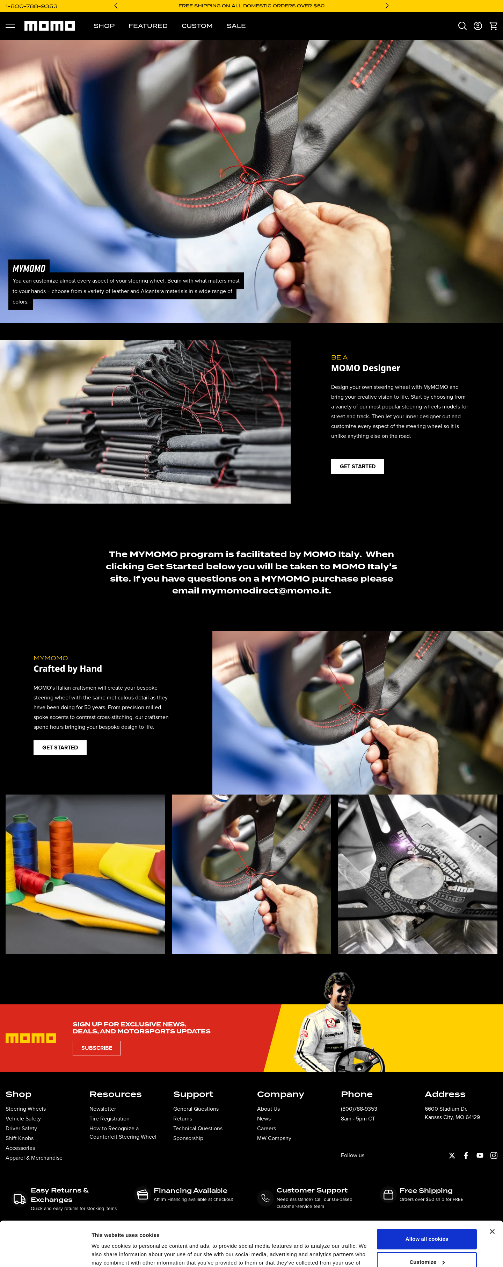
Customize (427, 1224)
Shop (104, 26)
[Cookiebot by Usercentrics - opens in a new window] (45, 1253)
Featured (148, 26)
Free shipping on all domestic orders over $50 (251, 6)
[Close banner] (492, 1194)
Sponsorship (188, 1138)
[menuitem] (462, 26)
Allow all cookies (427, 1202)
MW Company (274, 1138)
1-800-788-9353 (32, 6)
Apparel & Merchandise (34, 1158)
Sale (236, 26)
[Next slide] (387, 5)
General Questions (196, 1109)
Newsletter (102, 1109)
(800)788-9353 (359, 1109)
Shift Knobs (20, 1138)
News (264, 1119)
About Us (268, 1109)
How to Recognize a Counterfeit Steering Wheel (122, 1132)
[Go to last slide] (116, 5)
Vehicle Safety (23, 1119)
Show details (108, 1253)
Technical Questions (198, 1128)
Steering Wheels (26, 1109)
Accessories (20, 1148)
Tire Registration (109, 1119)
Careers (266, 1128)
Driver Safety (21, 1128)
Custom (197, 26)
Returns (182, 1119)
